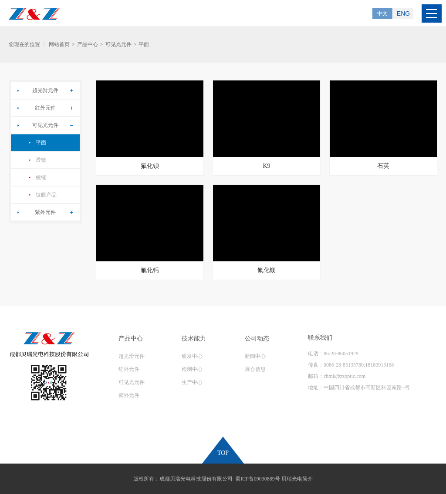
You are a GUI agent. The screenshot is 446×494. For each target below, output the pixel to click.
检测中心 (192, 369)
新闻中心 (255, 356)
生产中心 (192, 382)
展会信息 (255, 369)
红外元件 (45, 108)
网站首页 (59, 44)
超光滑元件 (45, 90)
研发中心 (192, 356)
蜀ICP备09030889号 (257, 479)
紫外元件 (45, 212)
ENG (403, 13)
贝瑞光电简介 (297, 479)
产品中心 (87, 44)
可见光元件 (118, 44)
